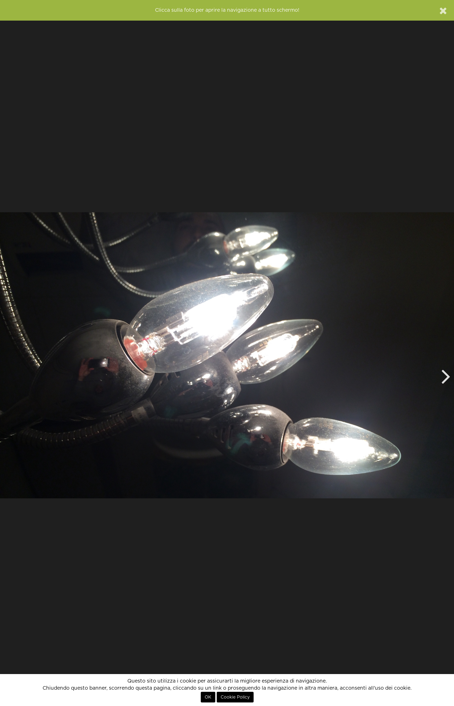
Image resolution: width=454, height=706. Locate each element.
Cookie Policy (235, 697)
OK (208, 697)
